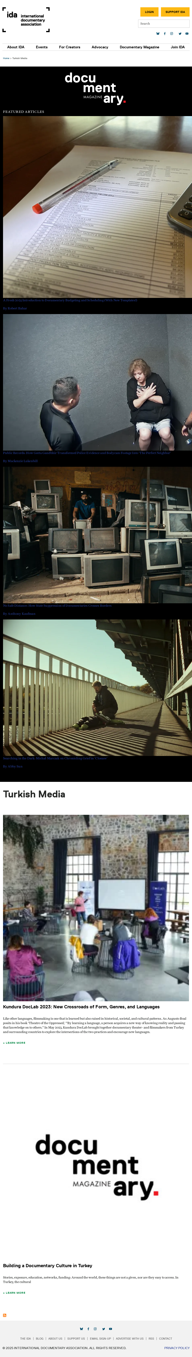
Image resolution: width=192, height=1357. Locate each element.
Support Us (76, 1338)
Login (149, 12)
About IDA (15, 47)
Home (6, 58)
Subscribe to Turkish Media (4, 1315)
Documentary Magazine (139, 47)
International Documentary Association (26, 19)
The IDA (25, 1338)
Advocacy (100, 47)
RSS (151, 1338)
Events (42, 47)
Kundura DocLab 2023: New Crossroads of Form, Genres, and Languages (81, 1006)
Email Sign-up (100, 1338)
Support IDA (175, 12)
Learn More (15, 1043)
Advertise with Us (130, 1338)
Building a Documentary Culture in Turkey (47, 1265)
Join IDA (178, 47)
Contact (165, 1338)
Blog (39, 1338)
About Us (55, 1338)
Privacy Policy (177, 1348)
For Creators (69, 47)
